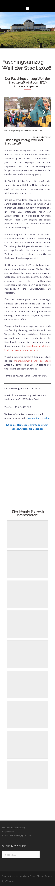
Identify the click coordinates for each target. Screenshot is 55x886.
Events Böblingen (39, 424)
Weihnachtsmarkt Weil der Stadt (32, 360)
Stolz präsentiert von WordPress (18, 876)
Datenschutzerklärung (13, 827)
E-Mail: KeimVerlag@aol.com (16, 835)
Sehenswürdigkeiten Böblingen (27, 428)
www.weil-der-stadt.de (39, 418)
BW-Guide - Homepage (17, 424)
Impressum (8, 831)
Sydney (48, 876)
